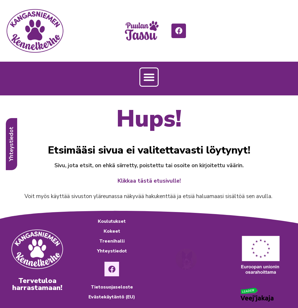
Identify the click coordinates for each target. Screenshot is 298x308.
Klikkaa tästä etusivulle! (149, 181)
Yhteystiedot (112, 251)
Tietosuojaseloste (112, 287)
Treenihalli (112, 241)
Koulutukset (112, 221)
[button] (149, 77)
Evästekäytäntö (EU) (111, 297)
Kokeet (112, 231)
